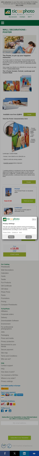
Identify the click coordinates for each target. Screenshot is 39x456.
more (20, 232)
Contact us (15, 232)
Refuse (11, 237)
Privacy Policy (7, 232)
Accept (29, 237)
